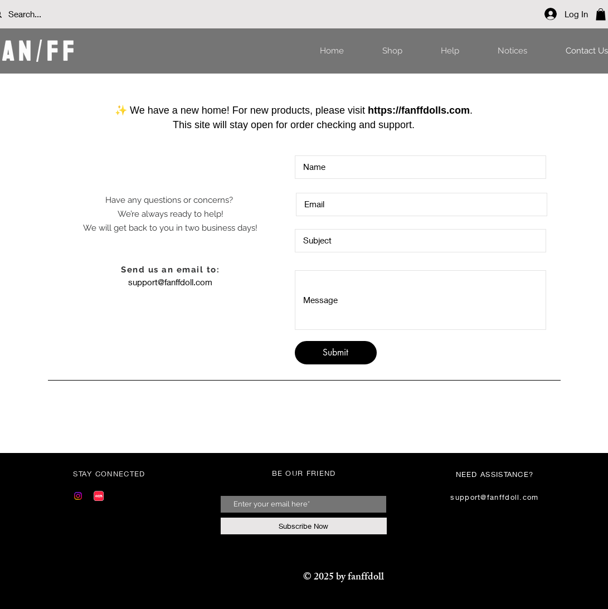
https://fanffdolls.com (419, 110)
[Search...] (41, 14)
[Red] (99, 496)
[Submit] (336, 352)
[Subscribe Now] (304, 526)
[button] (601, 14)
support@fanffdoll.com (170, 282)
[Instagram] (78, 496)
